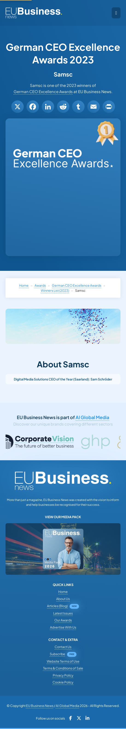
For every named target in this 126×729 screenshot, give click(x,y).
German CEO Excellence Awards (43, 91)
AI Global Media (92, 417)
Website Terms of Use (63, 661)
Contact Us (63, 647)
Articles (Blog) (57, 606)
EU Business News (39, 705)
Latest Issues (63, 613)
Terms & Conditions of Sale (63, 668)
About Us (63, 599)
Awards (40, 285)
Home (24, 285)
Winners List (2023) (55, 290)
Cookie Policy (63, 682)
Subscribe (57, 654)
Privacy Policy (63, 675)
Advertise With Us (63, 627)
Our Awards (63, 620)
